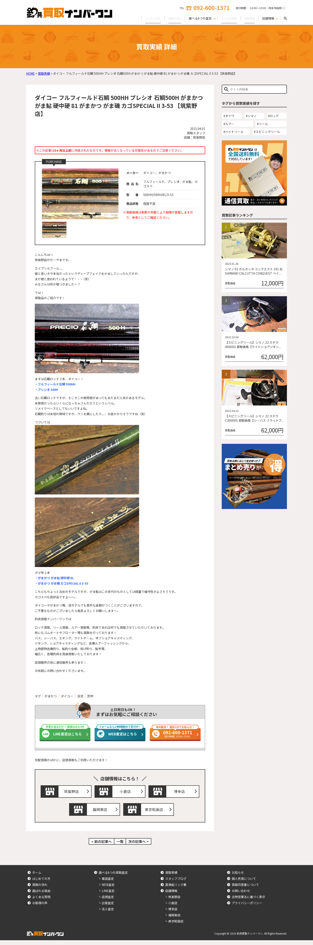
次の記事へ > (138, 846)
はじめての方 (145, 18)
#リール (262, 124)
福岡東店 (101, 813)
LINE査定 (108, 896)
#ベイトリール (233, 131)
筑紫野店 (72, 793)
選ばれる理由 (41, 896)
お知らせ (238, 877)
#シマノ (251, 116)
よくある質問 (226, 18)
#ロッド (273, 116)
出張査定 (108, 908)
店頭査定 (108, 902)
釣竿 (90, 696)
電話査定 (108, 883)
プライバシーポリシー (247, 908)
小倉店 (126, 793)
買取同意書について (245, 889)
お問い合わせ (241, 896)
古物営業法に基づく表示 (248, 902)
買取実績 (249, 18)
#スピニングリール (267, 131)
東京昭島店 (155, 813)
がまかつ (51, 696)
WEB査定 (108, 889)
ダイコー (67, 696)
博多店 (180, 793)
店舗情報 (171, 896)
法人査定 (108, 914)
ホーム (36, 877)
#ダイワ (228, 116)
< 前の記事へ (101, 846)
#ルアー (228, 124)
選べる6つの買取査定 (113, 877)
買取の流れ (169, 18)
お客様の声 (39, 908)
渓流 (80, 696)
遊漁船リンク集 (175, 889)
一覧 (120, 846)
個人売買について (244, 883)
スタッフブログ (175, 883)
